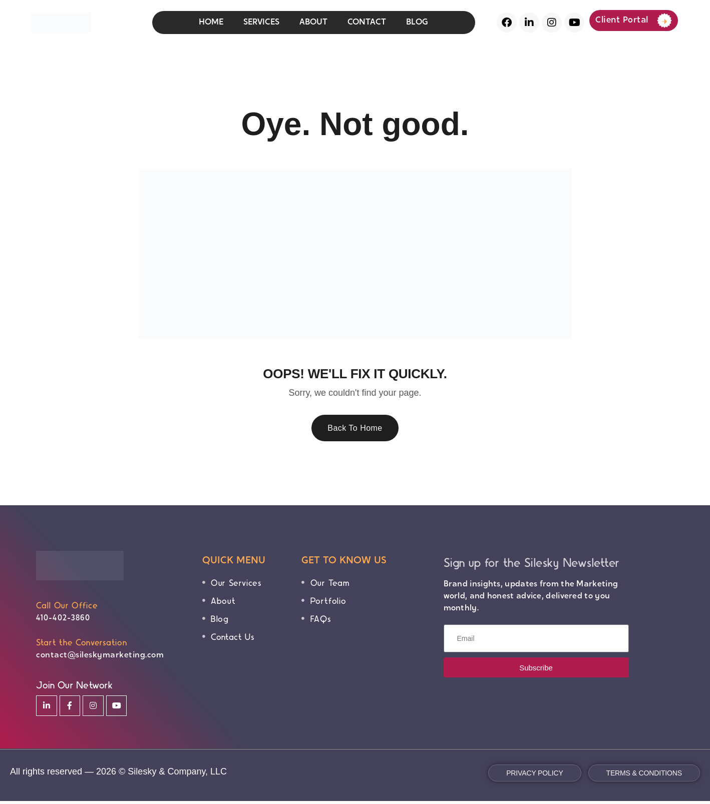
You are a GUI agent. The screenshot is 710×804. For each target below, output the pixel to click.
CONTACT (366, 22)
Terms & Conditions (644, 776)
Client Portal (633, 20)
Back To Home (355, 429)
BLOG (417, 22)
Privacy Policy (534, 776)
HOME (211, 22)
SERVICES (261, 22)
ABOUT (313, 22)
